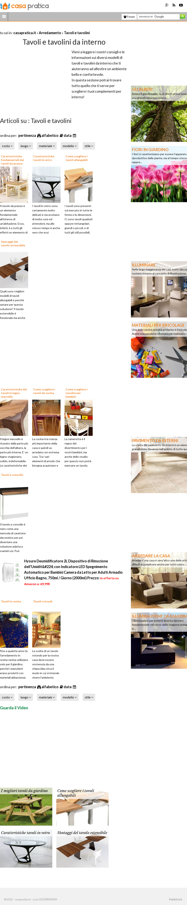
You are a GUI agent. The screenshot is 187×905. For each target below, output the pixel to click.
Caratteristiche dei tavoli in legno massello (14, 393)
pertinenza (27, 135)
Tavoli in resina (11, 601)
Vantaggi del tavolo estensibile (13, 243)
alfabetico (50, 135)
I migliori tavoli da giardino (24, 791)
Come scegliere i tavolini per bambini (76, 393)
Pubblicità (175, 899)
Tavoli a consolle (12, 474)
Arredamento (50, 33)
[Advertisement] (47, 27)
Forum (129, 16)
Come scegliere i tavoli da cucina (44, 391)
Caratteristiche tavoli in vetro (43, 158)
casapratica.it (24, 33)
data (68, 135)
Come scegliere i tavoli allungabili (77, 158)
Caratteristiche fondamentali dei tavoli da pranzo (12, 160)
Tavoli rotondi (42, 601)
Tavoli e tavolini (77, 33)
